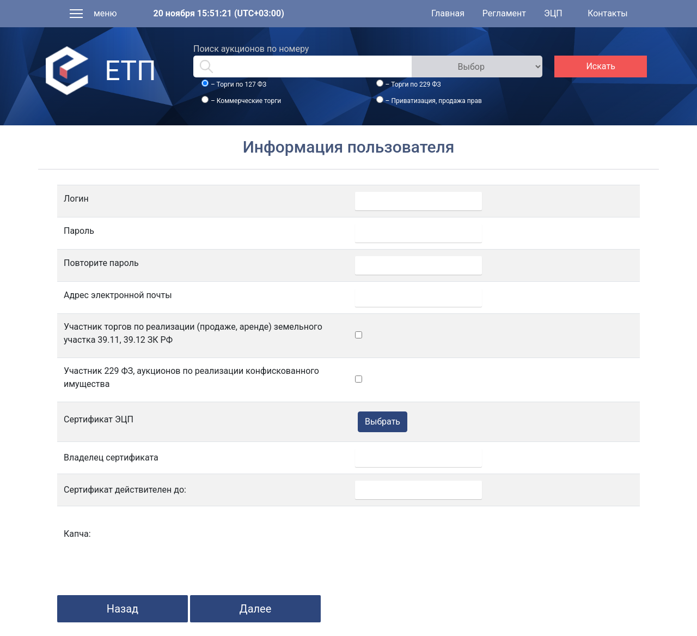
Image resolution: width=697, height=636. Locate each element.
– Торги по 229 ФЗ (413, 84)
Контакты (607, 13)
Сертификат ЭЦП (98, 419)
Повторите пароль (101, 263)
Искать (600, 66)
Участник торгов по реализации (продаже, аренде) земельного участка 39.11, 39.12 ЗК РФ (193, 333)
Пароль (79, 231)
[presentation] (438, 534)
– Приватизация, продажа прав (434, 101)
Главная (447, 13)
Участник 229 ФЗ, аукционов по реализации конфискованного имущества (191, 377)
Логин (76, 198)
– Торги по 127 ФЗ (238, 84)
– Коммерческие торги (246, 101)
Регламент (504, 13)
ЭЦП (553, 13)
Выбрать (382, 421)
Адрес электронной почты (118, 295)
